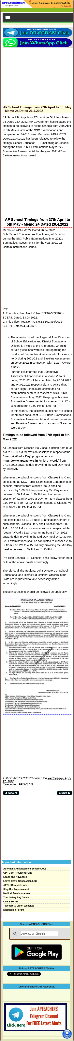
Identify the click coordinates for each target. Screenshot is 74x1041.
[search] (39, 933)
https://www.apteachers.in (20, 460)
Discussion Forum (13, 909)
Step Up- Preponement (16, 889)
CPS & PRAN (10, 901)
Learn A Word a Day (17, 456)
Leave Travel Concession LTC (20, 881)
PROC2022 (26, 784)
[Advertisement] (37, 75)
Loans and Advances (15, 877)
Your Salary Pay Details (16, 897)
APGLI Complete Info (15, 885)
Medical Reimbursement (17, 893)
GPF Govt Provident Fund (17, 872)
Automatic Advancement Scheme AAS (24, 868)
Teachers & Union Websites (18, 905)
